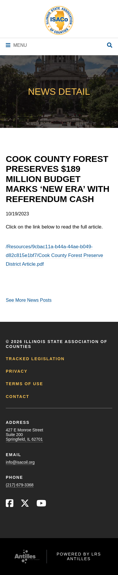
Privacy (16, 371)
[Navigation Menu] (16, 45)
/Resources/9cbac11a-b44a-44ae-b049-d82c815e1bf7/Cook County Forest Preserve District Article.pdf (54, 255)
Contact (17, 396)
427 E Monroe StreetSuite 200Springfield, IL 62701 (24, 435)
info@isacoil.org (20, 462)
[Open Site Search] (109, 45)
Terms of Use (24, 383)
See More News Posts (28, 300)
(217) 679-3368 (20, 485)
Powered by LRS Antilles (79, 556)
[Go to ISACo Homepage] (59, 20)
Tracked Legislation (35, 358)
